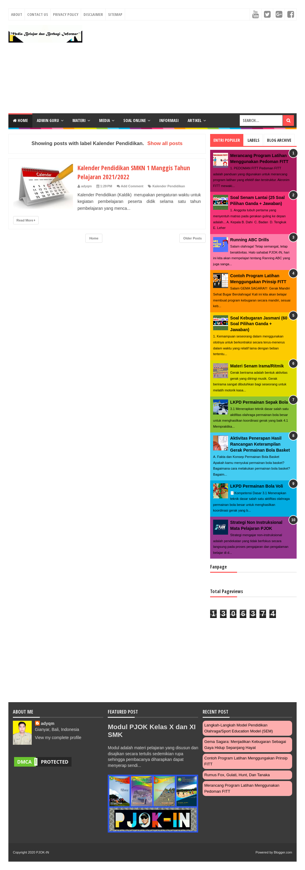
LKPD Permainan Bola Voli (256, 486)
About (16, 14)
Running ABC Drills (249, 239)
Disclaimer (93, 14)
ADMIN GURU (48, 120)
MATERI (79, 120)
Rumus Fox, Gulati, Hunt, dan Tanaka (237, 775)
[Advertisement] (192, 67)
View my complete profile (58, 737)
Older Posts (192, 238)
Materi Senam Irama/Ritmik (257, 366)
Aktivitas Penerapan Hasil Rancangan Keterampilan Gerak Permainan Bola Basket (260, 444)
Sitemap (115, 14)
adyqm (47, 723)
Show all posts (165, 143)
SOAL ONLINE (134, 120)
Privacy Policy (65, 14)
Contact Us (37, 14)
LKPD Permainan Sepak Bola (259, 402)
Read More (25, 220)
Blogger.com (283, 852)
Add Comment (132, 186)
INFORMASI (169, 120)
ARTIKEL (194, 120)
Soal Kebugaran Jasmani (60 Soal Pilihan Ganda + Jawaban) (258, 324)
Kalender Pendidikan (168, 186)
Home (20, 120)
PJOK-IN (42, 852)
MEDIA (104, 120)
